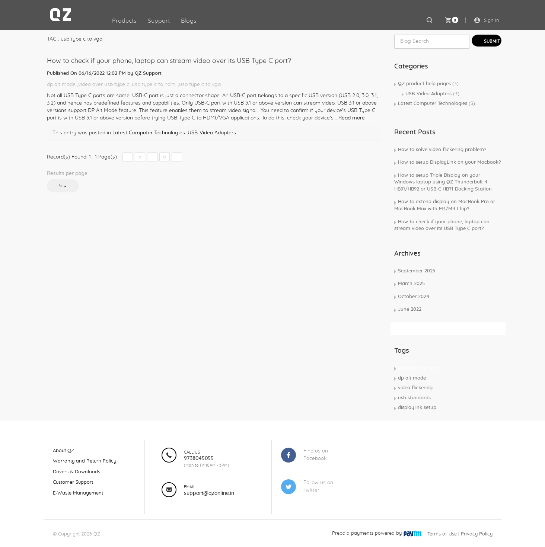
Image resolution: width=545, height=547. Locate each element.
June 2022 (409, 309)
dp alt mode (61, 84)
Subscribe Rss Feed (418, 328)
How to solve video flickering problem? (442, 149)
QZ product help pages (428, 83)
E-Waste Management (78, 493)
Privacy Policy (477, 534)
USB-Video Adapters (432, 94)
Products (124, 21)
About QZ (63, 450)
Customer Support (73, 482)
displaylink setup (417, 407)
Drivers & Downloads (76, 472)
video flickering (415, 388)
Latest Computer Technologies (148, 132)
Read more (351, 118)
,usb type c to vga (199, 84)
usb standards (414, 398)
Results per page (67, 173)
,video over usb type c (103, 84)
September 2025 (416, 271)
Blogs (189, 21)
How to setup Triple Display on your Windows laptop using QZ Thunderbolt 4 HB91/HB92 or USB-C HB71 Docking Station (443, 182)
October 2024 (413, 296)
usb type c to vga (418, 368)
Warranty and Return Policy (84, 461)
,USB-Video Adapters (211, 132)
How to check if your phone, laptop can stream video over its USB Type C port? (169, 61)
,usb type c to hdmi (153, 84)
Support (159, 21)
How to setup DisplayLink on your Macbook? (449, 162)
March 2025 (411, 283)
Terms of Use (442, 534)
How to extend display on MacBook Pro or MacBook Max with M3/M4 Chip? (444, 205)
